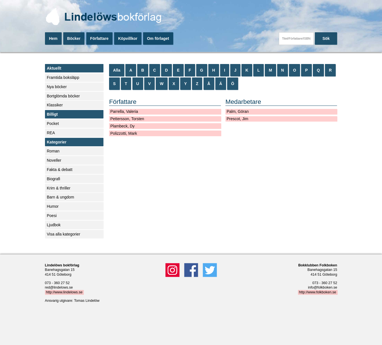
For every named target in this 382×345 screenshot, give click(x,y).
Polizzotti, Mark (123, 133)
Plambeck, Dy (122, 126)
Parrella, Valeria (124, 111)
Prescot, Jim (237, 118)
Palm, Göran (238, 111)
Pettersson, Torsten (127, 118)
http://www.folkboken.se (317, 292)
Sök (326, 38)
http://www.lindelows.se (64, 292)
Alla (116, 70)
